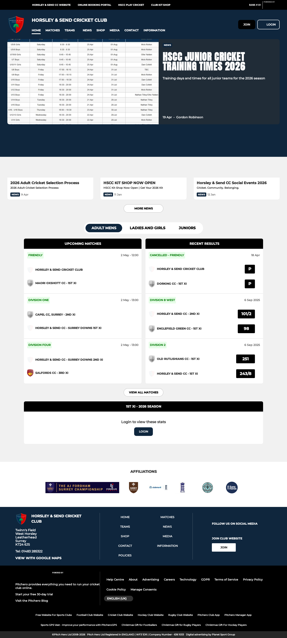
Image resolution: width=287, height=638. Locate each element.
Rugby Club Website (180, 614)
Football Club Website (90, 614)
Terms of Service (226, 579)
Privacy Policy (253, 579)
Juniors (187, 228)
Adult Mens (103, 228)
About (133, 579)
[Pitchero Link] (272, 6)
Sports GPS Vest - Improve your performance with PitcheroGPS (79, 624)
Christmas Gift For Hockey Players (226, 624)
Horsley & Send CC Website (51, 4)
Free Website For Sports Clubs (53, 614)
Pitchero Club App (209, 614)
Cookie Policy (116, 589)
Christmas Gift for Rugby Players (181, 624)
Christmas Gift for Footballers (139, 624)
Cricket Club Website (120, 614)
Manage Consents (143, 589)
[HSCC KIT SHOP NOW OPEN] (143, 153)
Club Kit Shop (160, 4)
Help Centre (115, 579)
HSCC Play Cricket (131, 4)
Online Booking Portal (94, 4)
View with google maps (38, 558)
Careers (169, 579)
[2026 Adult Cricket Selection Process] (50, 153)
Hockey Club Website (150, 614)
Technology (188, 579)
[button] (36, 30)
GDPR (205, 579)
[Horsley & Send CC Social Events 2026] (237, 153)
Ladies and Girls (147, 228)
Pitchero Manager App (238, 614)
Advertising (150, 579)
